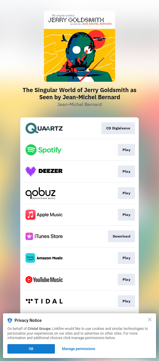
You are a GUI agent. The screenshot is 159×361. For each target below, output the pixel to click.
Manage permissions (79, 349)
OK (31, 349)
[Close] (150, 319)
